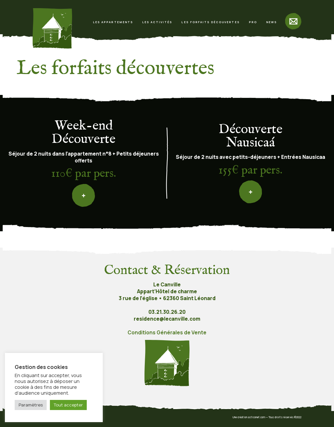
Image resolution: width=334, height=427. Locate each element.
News (271, 22)
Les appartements (113, 22)
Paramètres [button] (31, 405)
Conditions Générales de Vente (167, 332)
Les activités (157, 22)
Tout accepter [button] (68, 405)
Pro (253, 22)
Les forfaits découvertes (210, 22)
